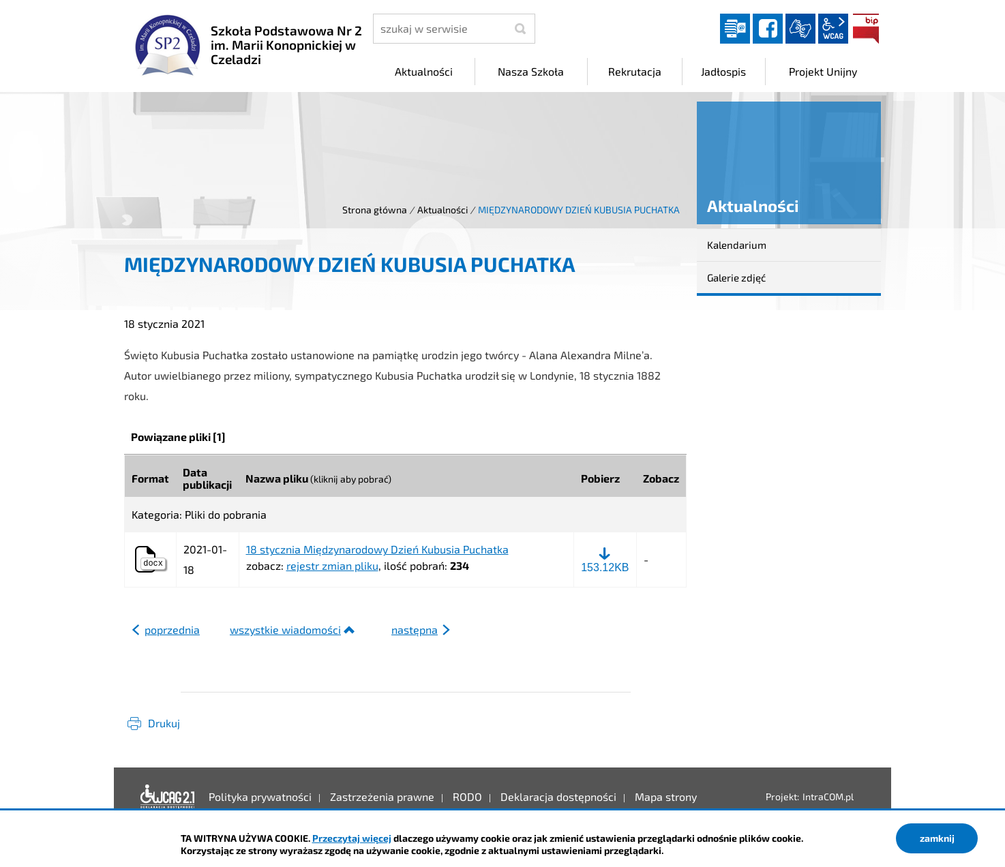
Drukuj (164, 722)
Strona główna (374, 209)
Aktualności (442, 209)
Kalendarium (736, 245)
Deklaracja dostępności (168, 797)
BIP (866, 29)
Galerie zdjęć (736, 277)
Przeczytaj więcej (351, 838)
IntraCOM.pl (828, 796)
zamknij (937, 838)
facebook (768, 29)
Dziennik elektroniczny (735, 29)
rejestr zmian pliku (332, 565)
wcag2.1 (833, 29)
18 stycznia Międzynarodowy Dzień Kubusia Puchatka (377, 549)
